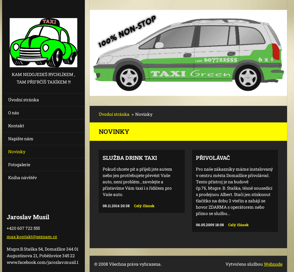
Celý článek (144, 205)
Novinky (16, 151)
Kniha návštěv (22, 177)
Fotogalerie (19, 164)
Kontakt (16, 125)
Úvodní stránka (23, 100)
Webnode (273, 264)
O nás (13, 112)
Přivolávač (213, 157)
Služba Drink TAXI (130, 157)
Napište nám (21, 138)
